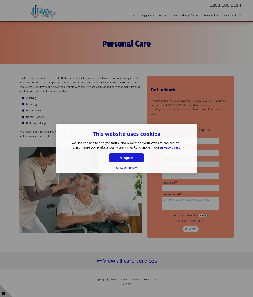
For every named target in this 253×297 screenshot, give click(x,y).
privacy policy (170, 147)
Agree (126, 158)
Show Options (126, 168)
